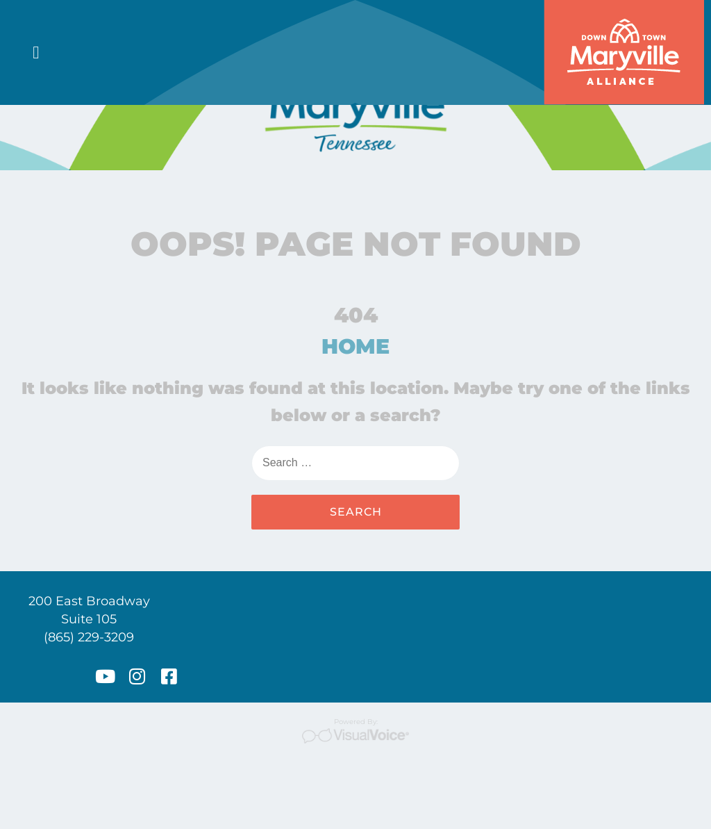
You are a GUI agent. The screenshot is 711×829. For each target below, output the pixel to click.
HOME (355, 425)
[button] (36, 53)
